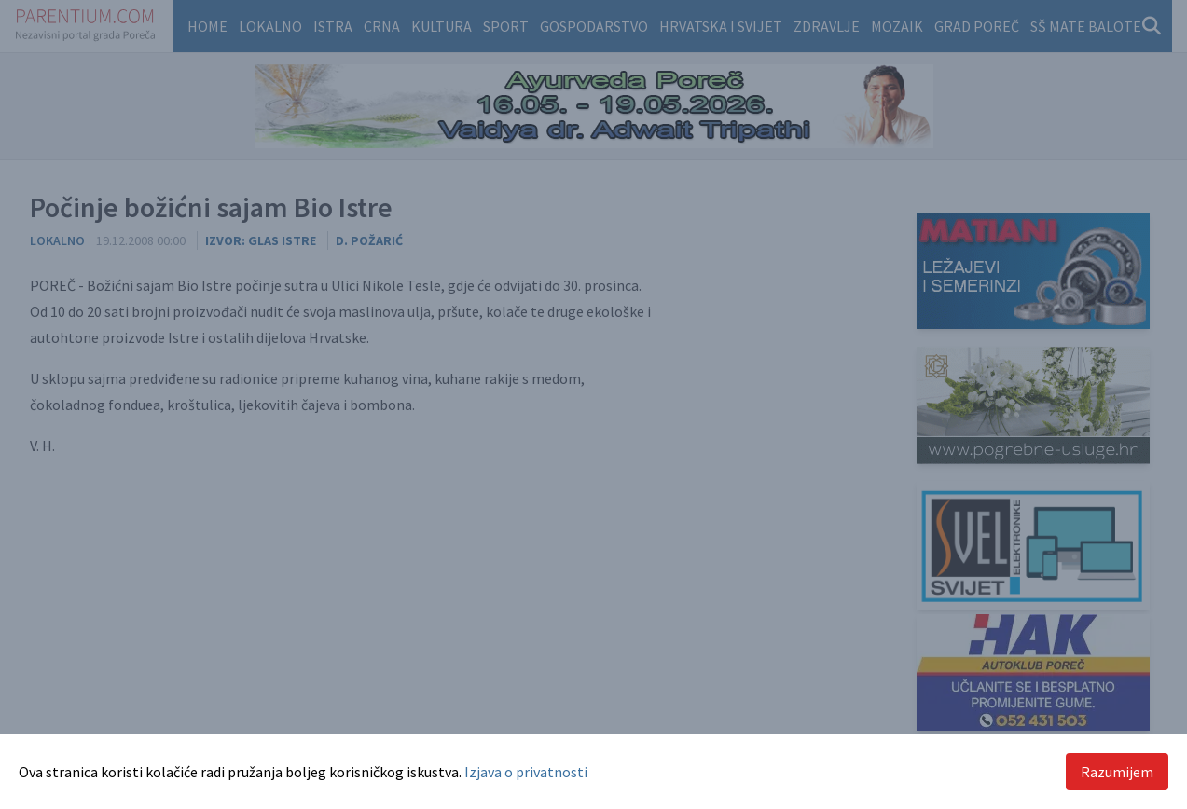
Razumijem (1117, 771)
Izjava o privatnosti (525, 771)
